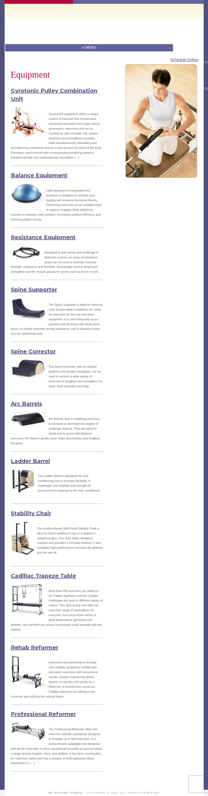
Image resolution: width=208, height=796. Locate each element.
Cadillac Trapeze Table (43, 576)
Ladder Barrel (30, 461)
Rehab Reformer (34, 647)
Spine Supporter (34, 289)
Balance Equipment (39, 175)
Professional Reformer (43, 714)
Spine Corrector (33, 351)
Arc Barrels (26, 403)
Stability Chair (31, 513)
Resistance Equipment (43, 237)
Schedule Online (184, 60)
